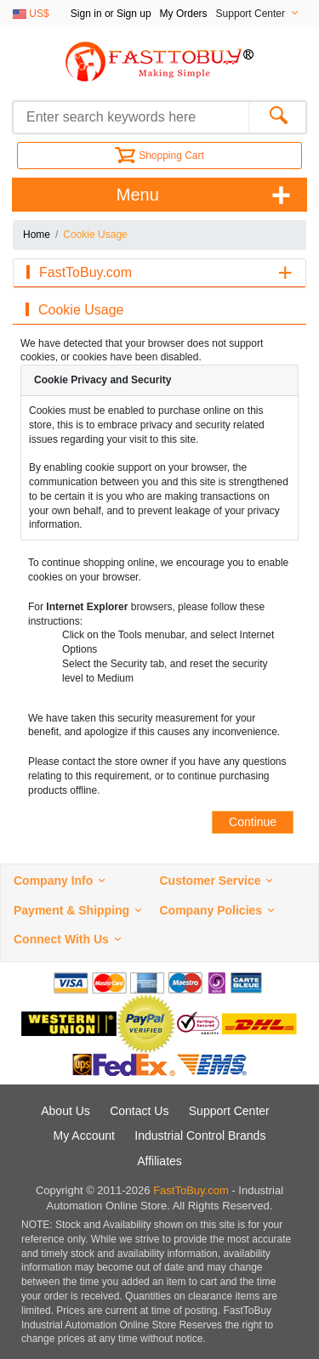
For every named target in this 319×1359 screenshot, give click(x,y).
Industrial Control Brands (199, 1135)
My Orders (184, 14)
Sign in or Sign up (111, 14)
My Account (84, 1135)
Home (36, 235)
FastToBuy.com (191, 1190)
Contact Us (139, 1111)
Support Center (229, 1111)
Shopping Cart (159, 155)
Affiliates (159, 1161)
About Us (65, 1111)
